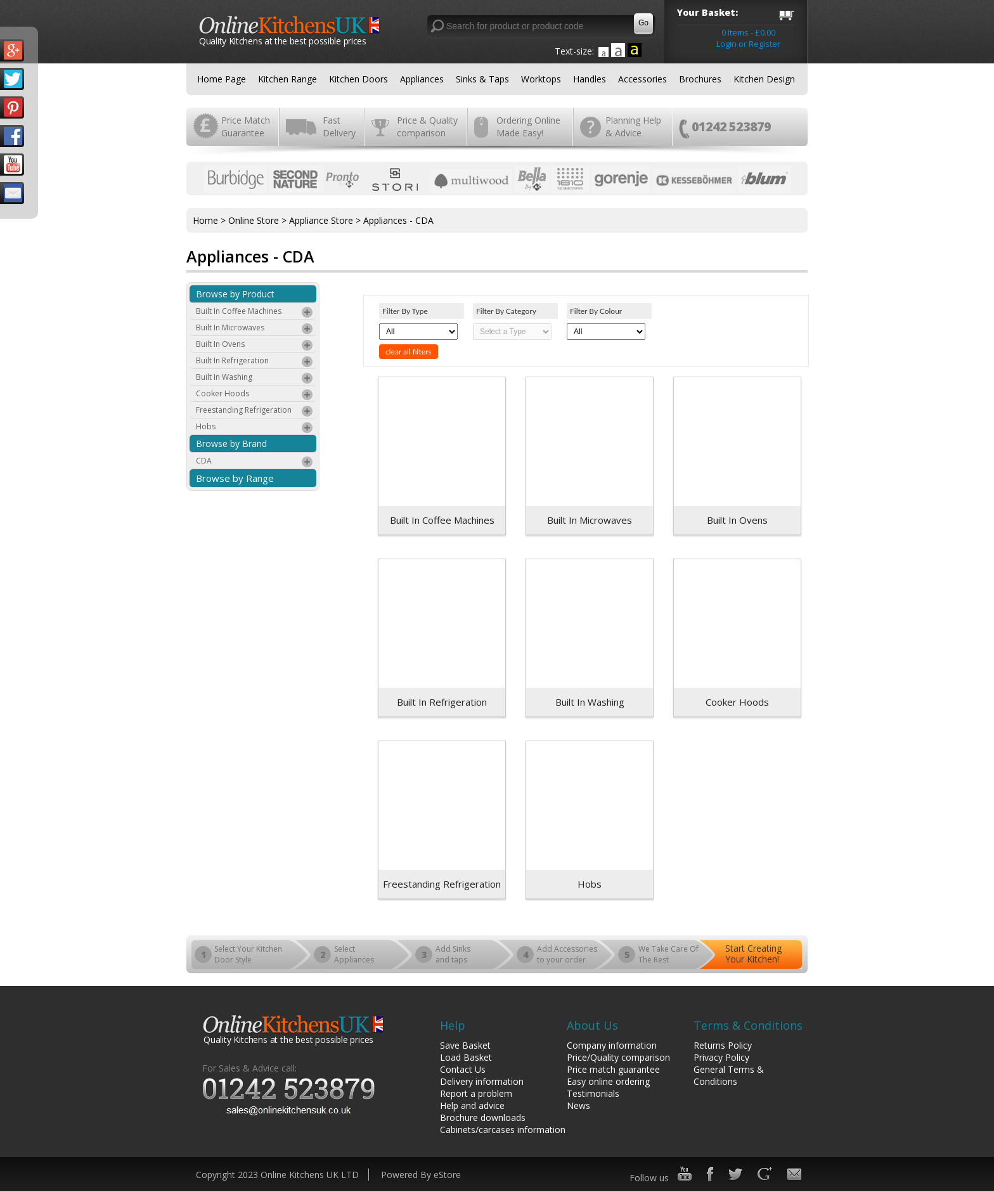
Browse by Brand (231, 443)
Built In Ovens (255, 346)
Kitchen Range (287, 79)
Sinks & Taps (482, 79)
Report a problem (476, 1093)
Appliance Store (321, 220)
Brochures (700, 79)
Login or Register (748, 43)
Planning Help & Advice (633, 126)
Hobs (255, 428)
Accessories (642, 79)
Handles (589, 79)
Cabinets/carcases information (502, 1130)
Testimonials (593, 1093)
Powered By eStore (421, 1175)
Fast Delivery (339, 126)
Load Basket (466, 1057)
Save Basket (465, 1045)
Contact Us (463, 1069)
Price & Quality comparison (427, 126)
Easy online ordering (608, 1081)
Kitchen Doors (358, 79)
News (578, 1105)
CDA (255, 462)
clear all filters (408, 351)
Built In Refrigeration (255, 362)
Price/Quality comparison (618, 1057)
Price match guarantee (613, 1069)
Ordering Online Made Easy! (528, 126)
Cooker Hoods (255, 395)
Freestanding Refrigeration (255, 411)
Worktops (541, 79)
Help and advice (472, 1105)
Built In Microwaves (255, 329)
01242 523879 (731, 126)
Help (452, 1025)
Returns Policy (723, 1045)
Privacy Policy (721, 1057)
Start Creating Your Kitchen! (753, 953)
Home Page (221, 79)
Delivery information (482, 1081)
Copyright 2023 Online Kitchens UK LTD (277, 1175)
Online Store (253, 220)
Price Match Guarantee (245, 126)
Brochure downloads (483, 1117)
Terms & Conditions (748, 1025)
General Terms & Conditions (729, 1075)
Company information (612, 1045)
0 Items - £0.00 (748, 32)
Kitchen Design (764, 79)
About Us (592, 1025)
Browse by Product (235, 294)
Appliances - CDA (398, 220)
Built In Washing (255, 378)
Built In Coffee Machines (255, 313)
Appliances (422, 79)
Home (205, 220)
